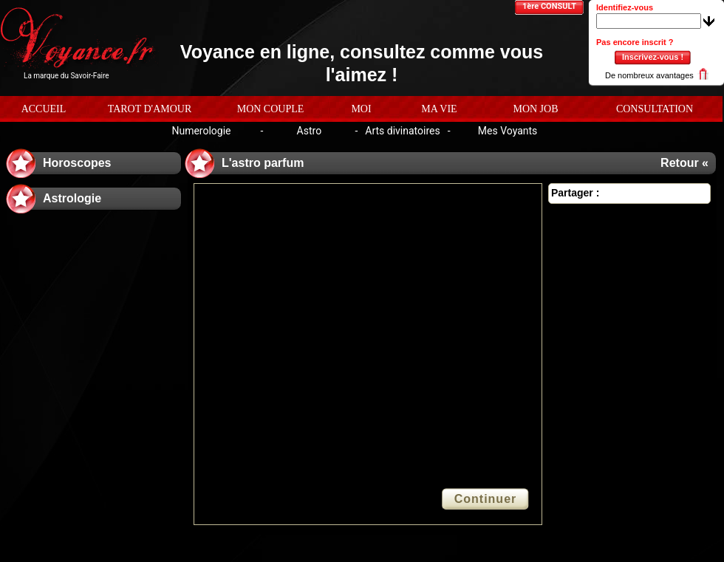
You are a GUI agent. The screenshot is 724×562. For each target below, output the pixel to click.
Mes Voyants (508, 131)
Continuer (485, 499)
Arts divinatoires (402, 131)
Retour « (684, 163)
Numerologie (200, 131)
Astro (309, 131)
